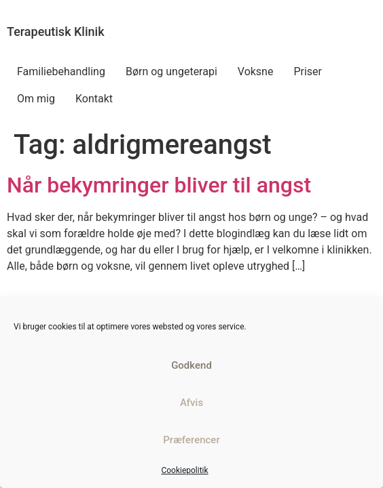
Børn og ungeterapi (171, 71)
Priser (307, 71)
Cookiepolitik (184, 470)
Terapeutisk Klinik (56, 31)
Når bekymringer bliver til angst (159, 185)
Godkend (191, 365)
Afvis (191, 402)
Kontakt (94, 98)
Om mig (36, 98)
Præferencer (191, 440)
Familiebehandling (61, 71)
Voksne (256, 71)
